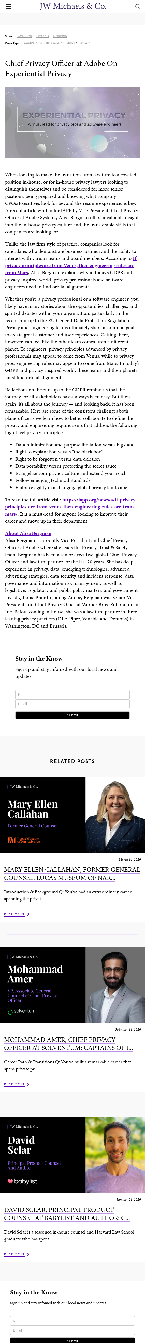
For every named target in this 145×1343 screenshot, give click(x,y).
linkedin (60, 36)
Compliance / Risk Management (49, 43)
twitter (42, 36)
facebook (24, 36)
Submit (72, 715)
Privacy (84, 43)
